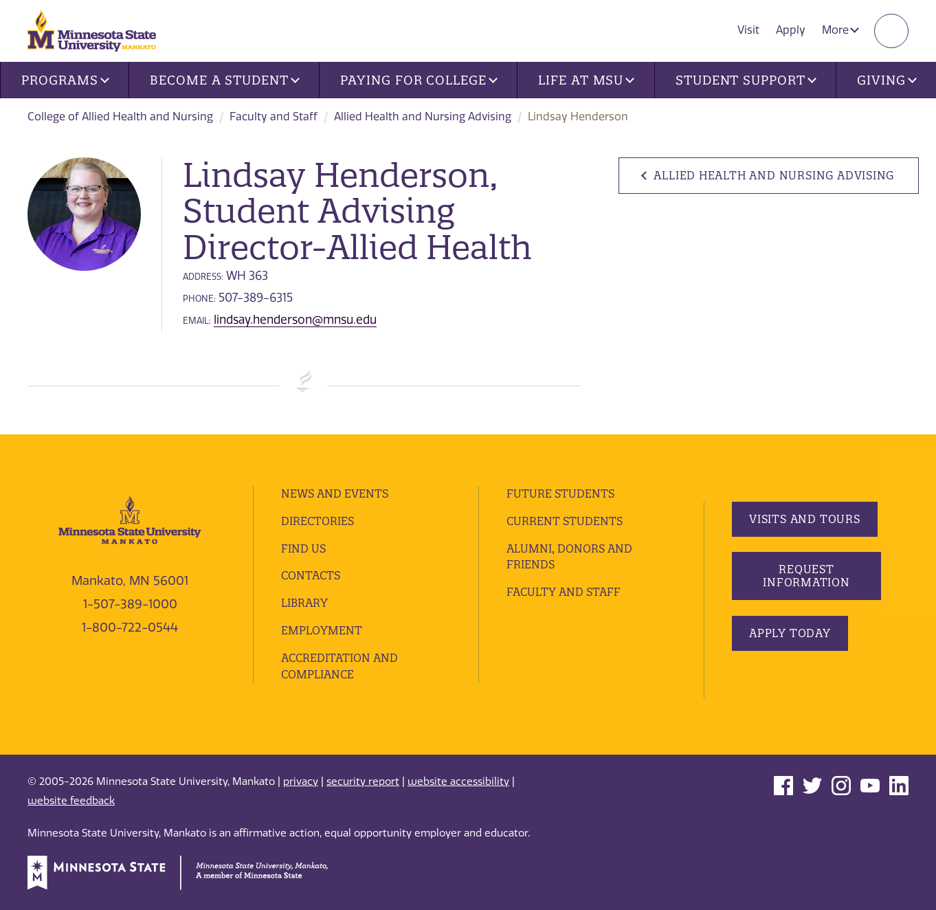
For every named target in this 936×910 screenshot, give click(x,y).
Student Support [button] (746, 80)
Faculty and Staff (273, 116)
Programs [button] (65, 80)
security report (362, 781)
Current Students (564, 521)
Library (304, 603)
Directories (317, 521)
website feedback (71, 801)
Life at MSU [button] (586, 80)
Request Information (806, 575)
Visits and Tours (804, 519)
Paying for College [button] (418, 80)
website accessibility (458, 781)
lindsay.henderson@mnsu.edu (295, 319)
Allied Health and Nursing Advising (422, 116)
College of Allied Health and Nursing (120, 116)
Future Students (560, 493)
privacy (300, 781)
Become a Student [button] (224, 80)
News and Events (334, 493)
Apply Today (790, 633)
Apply (790, 29)
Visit (748, 29)
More (840, 29)
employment (321, 630)
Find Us (303, 548)
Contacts (310, 575)
